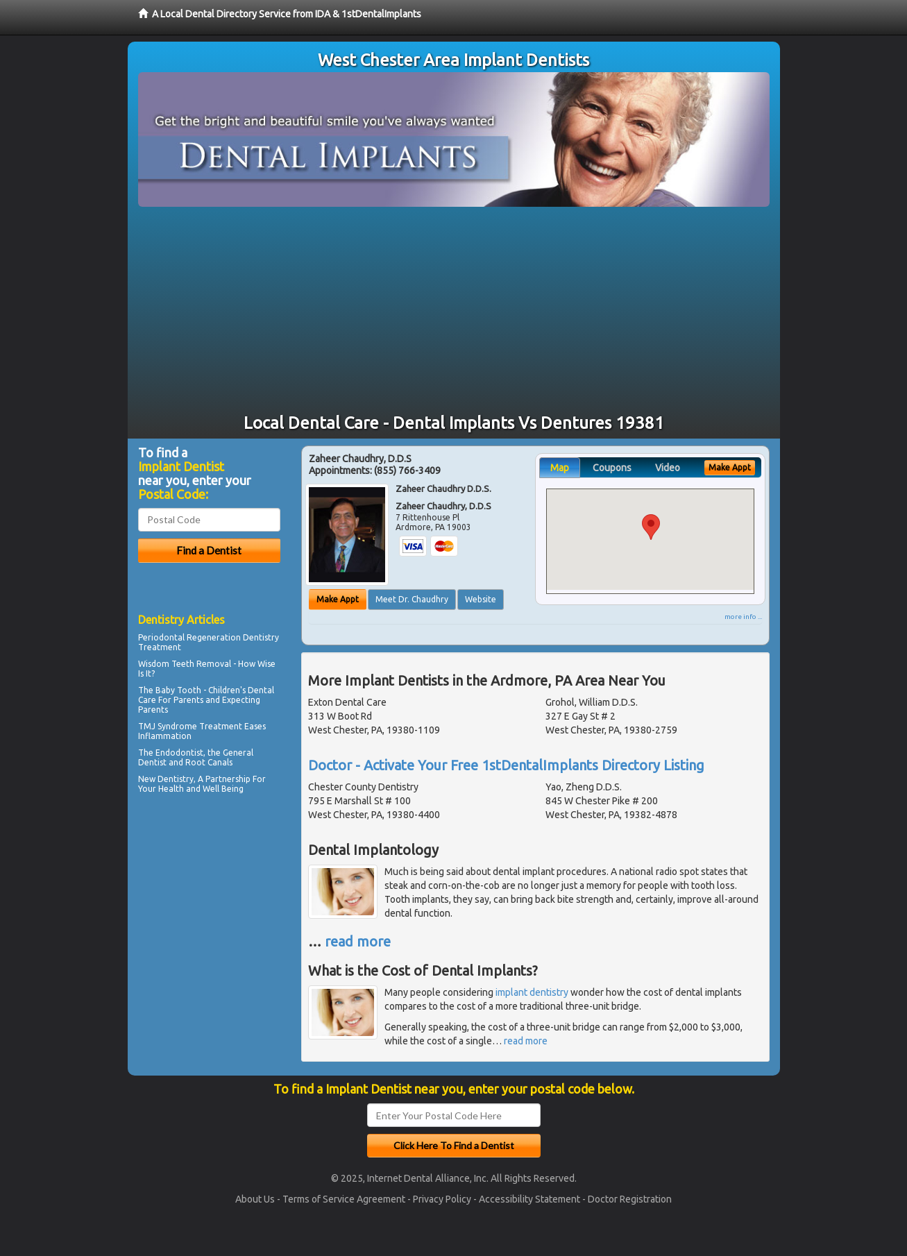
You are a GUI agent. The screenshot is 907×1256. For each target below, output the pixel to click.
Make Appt (337, 599)
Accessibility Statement (529, 1199)
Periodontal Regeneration (189, 637)
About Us (255, 1199)
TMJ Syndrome (167, 726)
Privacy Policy (442, 1199)
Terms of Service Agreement (343, 1199)
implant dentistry (531, 992)
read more (358, 941)
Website (480, 599)
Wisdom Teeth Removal (184, 663)
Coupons (612, 467)
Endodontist (179, 752)
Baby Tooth (178, 690)
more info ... (743, 616)
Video (667, 467)
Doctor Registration (630, 1199)
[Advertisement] (454, 311)
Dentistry (176, 778)
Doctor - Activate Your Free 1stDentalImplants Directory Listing (506, 765)
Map (559, 467)
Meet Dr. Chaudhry (411, 599)
